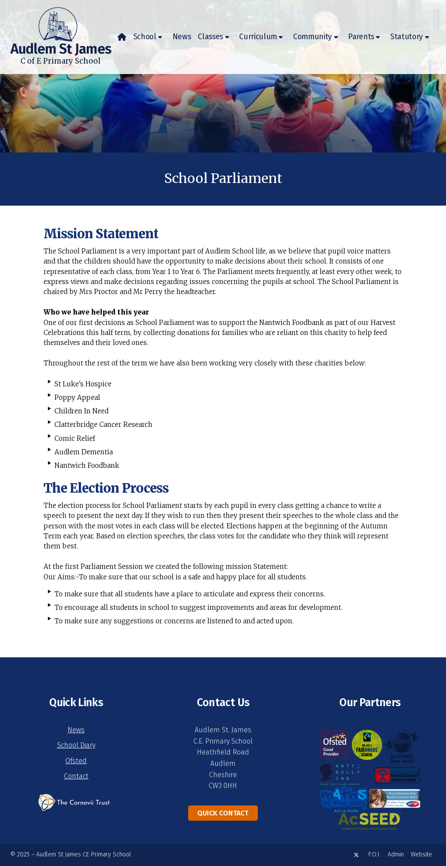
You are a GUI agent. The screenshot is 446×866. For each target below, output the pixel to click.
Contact (76, 776)
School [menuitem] (144, 36)
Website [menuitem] (421, 854)
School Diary (76, 745)
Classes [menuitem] (210, 36)
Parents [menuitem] (361, 36)
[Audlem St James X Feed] (356, 855)
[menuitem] (122, 37)
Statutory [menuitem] (406, 36)
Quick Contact (222, 813)
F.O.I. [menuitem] (374, 854)
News (76, 730)
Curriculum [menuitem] (258, 36)
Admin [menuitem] (396, 854)
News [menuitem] (181, 36)
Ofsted (76, 761)
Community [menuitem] (312, 36)
